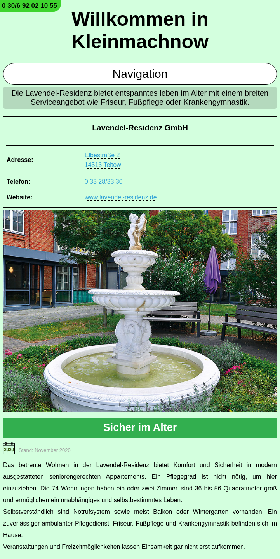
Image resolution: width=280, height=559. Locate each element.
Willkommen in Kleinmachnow (140, 30)
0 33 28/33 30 (104, 181)
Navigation (140, 73)
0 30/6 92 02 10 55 (29, 5)
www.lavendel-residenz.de (121, 197)
